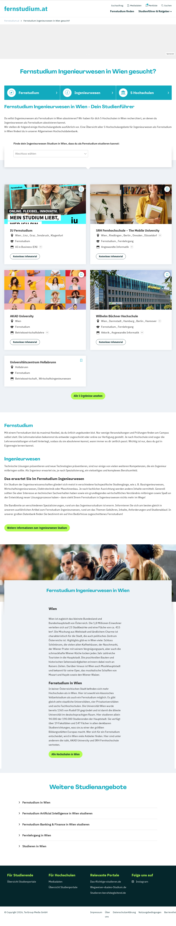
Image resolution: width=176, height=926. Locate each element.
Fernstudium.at (11, 20)
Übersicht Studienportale (21, 881)
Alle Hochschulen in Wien (65, 754)
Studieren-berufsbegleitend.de (108, 892)
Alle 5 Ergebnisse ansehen (88, 396)
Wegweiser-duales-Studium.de (108, 887)
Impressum (96, 912)
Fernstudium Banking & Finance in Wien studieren (56, 824)
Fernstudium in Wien (36, 802)
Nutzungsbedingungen (150, 912)
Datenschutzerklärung (124, 912)
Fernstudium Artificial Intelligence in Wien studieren (57, 813)
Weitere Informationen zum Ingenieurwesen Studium (37, 528)
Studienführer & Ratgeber (154, 11)
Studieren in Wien (34, 846)
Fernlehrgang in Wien (36, 835)
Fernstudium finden (122, 11)
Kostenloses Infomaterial (25, 256)
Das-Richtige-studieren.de (105, 881)
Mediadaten (55, 881)
